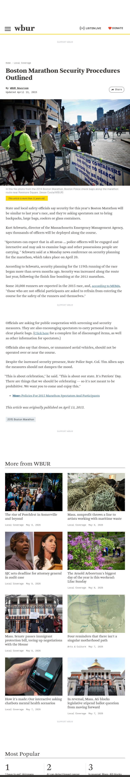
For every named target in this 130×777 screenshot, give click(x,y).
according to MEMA (107, 286)
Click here (42, 333)
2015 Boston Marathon (20, 419)
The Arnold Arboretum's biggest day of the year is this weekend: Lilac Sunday (92, 577)
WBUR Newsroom (19, 88)
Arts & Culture (77, 646)
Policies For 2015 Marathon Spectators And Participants (59, 396)
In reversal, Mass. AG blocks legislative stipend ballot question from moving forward (93, 703)
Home (8, 63)
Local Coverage (22, 63)
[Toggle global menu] (8, 29)
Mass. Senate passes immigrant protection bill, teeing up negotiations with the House (33, 640)
